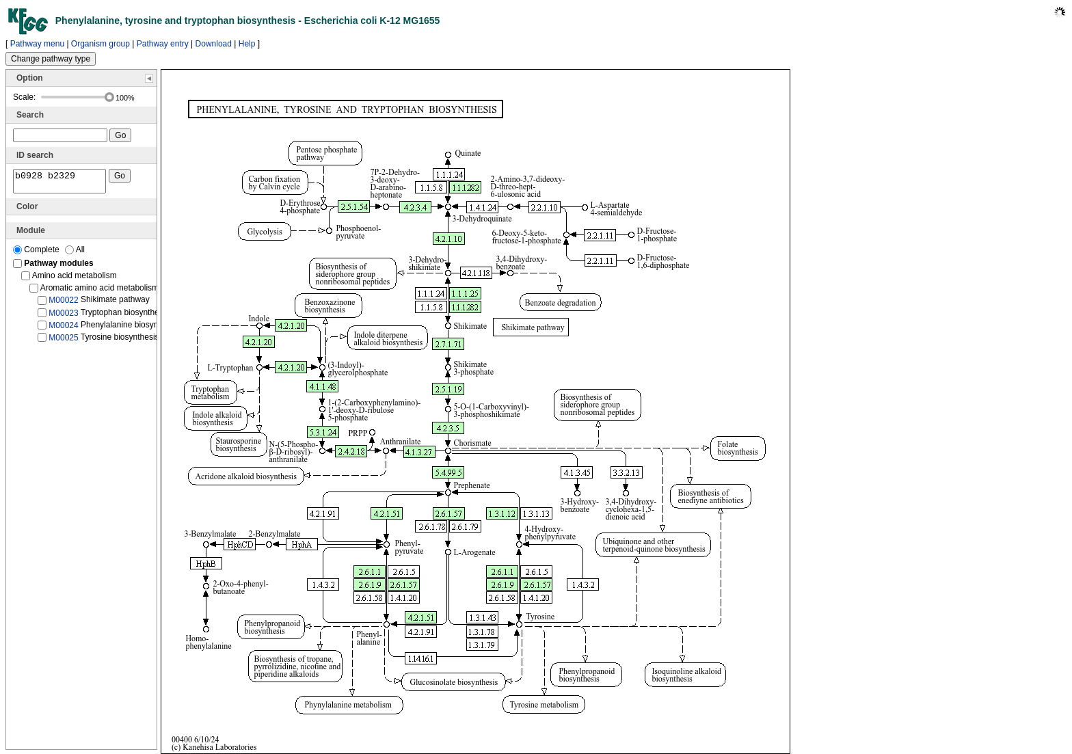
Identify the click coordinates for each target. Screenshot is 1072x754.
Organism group (100, 44)
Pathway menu (37, 44)
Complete (37, 253)
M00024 (63, 329)
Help (247, 44)
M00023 (63, 316)
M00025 (63, 342)
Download (214, 44)
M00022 (63, 304)
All (75, 253)
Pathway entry (163, 44)
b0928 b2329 (59, 183)
